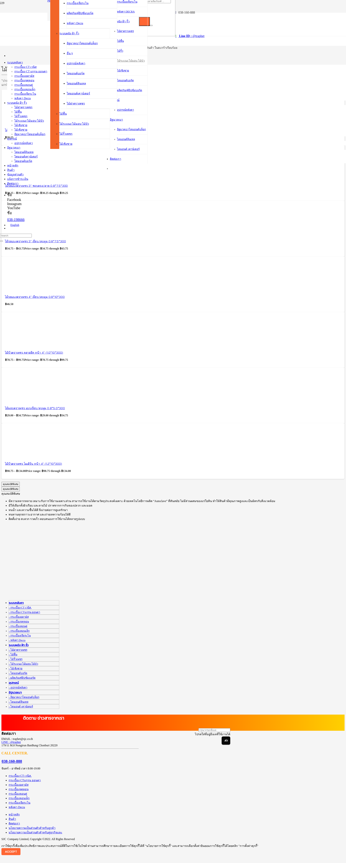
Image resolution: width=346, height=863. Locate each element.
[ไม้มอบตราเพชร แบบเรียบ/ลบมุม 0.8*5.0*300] (21, 399)
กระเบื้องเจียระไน (20, 635)
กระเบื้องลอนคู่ (18, 626)
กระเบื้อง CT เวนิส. (21, 607)
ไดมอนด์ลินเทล (19, 701)
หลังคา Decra (17, 640)
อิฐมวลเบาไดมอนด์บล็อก (24, 697)
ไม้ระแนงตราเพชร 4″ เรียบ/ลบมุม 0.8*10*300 (35, 297)
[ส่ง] (226, 740)
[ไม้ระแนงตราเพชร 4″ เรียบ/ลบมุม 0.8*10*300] (21, 287)
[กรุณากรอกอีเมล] (214, 730)
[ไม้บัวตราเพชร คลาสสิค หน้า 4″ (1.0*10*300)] (21, 343)
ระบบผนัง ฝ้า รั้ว (19, 645)
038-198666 (16, 220)
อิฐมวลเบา (15, 692)
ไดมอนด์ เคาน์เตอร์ (21, 706)
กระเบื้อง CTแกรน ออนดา (25, 612)
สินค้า (12, 819)
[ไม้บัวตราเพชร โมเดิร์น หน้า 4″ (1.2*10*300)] (21, 454)
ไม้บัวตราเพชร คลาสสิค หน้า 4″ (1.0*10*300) (34, 352)
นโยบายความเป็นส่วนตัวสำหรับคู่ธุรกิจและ (35, 832)
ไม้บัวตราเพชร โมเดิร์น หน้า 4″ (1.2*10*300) (33, 463)
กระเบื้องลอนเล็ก (20, 630)
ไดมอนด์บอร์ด (18, 673)
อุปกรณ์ (14, 682)
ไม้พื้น (13, 654)
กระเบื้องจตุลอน (19, 621)
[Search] (16, 235)
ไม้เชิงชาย (16, 668)
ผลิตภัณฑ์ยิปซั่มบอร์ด (23, 677)
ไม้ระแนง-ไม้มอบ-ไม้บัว (24, 663)
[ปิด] (151, 25)
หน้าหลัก (14, 814)
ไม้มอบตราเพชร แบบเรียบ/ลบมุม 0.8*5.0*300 (35, 408)
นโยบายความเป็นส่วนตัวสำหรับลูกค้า (32, 827)
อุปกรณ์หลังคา (18, 687)
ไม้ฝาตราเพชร (18, 649)
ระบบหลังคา (16, 603)
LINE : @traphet (11, 742)
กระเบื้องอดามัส (19, 616)
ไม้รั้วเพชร (16, 659)
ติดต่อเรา (14, 823)
